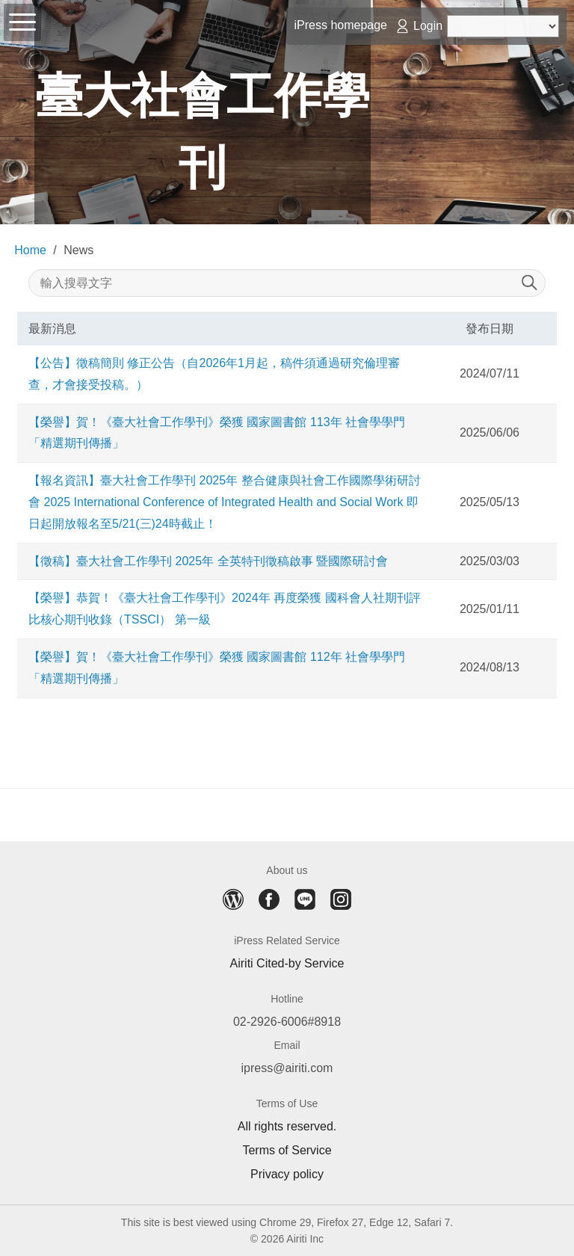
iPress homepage (340, 25)
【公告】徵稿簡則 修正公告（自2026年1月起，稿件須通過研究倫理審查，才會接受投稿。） (214, 374)
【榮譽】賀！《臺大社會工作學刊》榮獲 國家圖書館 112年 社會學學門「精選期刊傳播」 (216, 667)
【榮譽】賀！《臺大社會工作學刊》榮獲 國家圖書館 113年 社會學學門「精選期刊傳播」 (216, 433)
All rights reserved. (287, 1127)
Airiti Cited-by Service (287, 964)
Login (427, 25)
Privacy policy (287, 1174)
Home (30, 250)
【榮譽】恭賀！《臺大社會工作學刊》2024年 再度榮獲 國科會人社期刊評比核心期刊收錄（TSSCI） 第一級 (224, 608)
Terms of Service (286, 1151)
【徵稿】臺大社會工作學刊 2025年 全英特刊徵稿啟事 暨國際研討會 (208, 561)
